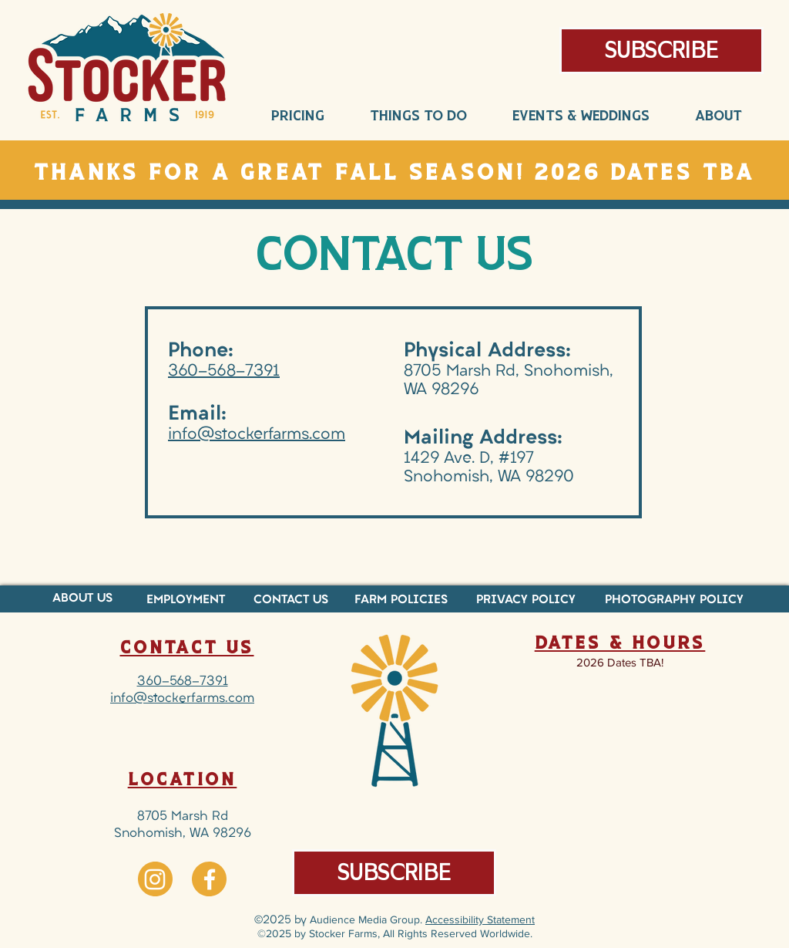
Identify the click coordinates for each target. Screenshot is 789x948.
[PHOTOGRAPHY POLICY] (674, 600)
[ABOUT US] (82, 598)
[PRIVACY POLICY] (525, 600)
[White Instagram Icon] (155, 879)
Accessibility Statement (480, 919)
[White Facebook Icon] (209, 879)
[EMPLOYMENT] (185, 600)
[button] (661, 50)
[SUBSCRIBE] (394, 872)
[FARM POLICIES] (401, 600)
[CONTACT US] (290, 600)
